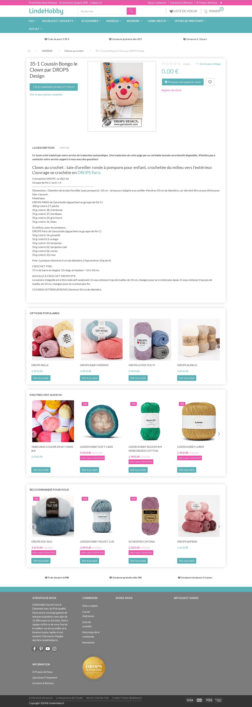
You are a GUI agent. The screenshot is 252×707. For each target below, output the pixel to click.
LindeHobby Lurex (190, 446)
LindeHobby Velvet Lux (97, 541)
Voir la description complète (46, 94)
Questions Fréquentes (44, 677)
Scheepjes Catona (142, 541)
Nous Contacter (157, 2)
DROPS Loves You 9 (142, 365)
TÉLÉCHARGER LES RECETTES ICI (54, 86)
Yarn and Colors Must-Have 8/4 (52, 448)
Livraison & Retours (181, 2)
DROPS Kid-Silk (41, 541)
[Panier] (213, 10)
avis (186, 63)
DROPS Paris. (89, 172)
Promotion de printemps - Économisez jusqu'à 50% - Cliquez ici (65, 2)
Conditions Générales (127, 698)
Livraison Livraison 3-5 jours (196, 577)
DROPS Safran (187, 541)
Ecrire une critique (210, 63)
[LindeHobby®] (46, 10)
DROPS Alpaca (187, 365)
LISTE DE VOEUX (184, 11)
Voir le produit (41, 378)
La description (43, 147)
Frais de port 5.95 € (58, 39)
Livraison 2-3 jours (196, 39)
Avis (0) (64, 147)
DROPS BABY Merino (94, 365)
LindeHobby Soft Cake (96, 446)
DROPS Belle (40, 365)
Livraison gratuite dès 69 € (127, 39)
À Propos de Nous (206, 2)
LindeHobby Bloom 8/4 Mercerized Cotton (145, 448)
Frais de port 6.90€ (58, 577)
